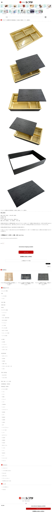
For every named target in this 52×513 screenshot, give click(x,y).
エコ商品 (2, 339)
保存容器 (3, 358)
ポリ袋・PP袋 (4, 377)
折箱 (2, 293)
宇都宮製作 (4, 404)
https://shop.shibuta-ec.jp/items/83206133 (9, 238)
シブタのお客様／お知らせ (6, 470)
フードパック (4, 312)
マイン (3, 455)
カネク (3, 414)
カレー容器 (4, 325)
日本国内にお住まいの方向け (26, 256)
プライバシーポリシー (6, 478)
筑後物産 (3, 440)
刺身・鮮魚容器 (4, 320)
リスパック (4, 460)
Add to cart (26, 252)
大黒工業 (3, 437)
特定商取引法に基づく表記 (6, 480)
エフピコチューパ (5, 409)
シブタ (3, 391)
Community (4, 473)
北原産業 (3, 419)
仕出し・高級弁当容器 (5, 317)
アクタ (3, 298)
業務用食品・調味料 (4, 386)
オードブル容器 (4, 335)
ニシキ (3, 450)
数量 (1, 243)
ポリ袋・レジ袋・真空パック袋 (7, 366)
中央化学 (3, 442)
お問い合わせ (4, 475)
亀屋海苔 (3, 417)
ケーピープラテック (5, 427)
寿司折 (2, 307)
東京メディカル (4, 445)
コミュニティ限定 (4, 290)
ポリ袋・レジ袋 (4, 349)
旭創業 (3, 396)
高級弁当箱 (3, 304)
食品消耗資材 (3, 353)
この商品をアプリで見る (26, 260)
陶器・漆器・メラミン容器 (6, 381)
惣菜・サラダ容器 (5, 330)
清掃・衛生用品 (4, 372)
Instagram (4, 489)
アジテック (4, 399)
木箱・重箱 (3, 302)
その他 (3, 368)
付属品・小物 (4, 363)
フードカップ (4, 322)
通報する (49, 266)
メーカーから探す (4, 389)
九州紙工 (3, 422)
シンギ (3, 432)
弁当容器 (3, 315)
